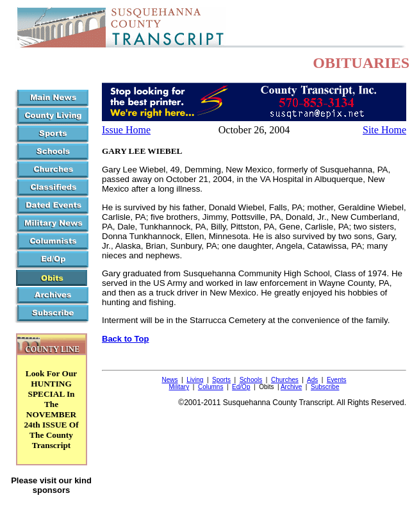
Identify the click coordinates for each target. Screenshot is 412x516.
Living (194, 379)
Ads (312, 379)
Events (337, 379)
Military (179, 386)
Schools (251, 379)
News (169, 379)
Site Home (384, 129)
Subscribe (325, 386)
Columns (210, 386)
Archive (291, 386)
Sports (221, 379)
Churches (285, 379)
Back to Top (125, 339)
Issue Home (126, 129)
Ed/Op (241, 386)
